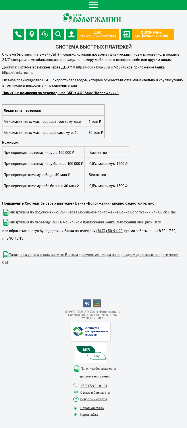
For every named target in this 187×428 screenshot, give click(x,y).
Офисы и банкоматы (95, 392)
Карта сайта (89, 414)
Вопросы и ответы (93, 399)
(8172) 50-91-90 (109, 231)
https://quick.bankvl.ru (93, 67)
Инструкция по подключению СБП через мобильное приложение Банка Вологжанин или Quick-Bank (92, 212)
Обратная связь (92, 408)
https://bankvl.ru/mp (17, 72)
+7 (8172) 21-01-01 (93, 386)
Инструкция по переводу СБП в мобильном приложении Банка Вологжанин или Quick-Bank (85, 222)
